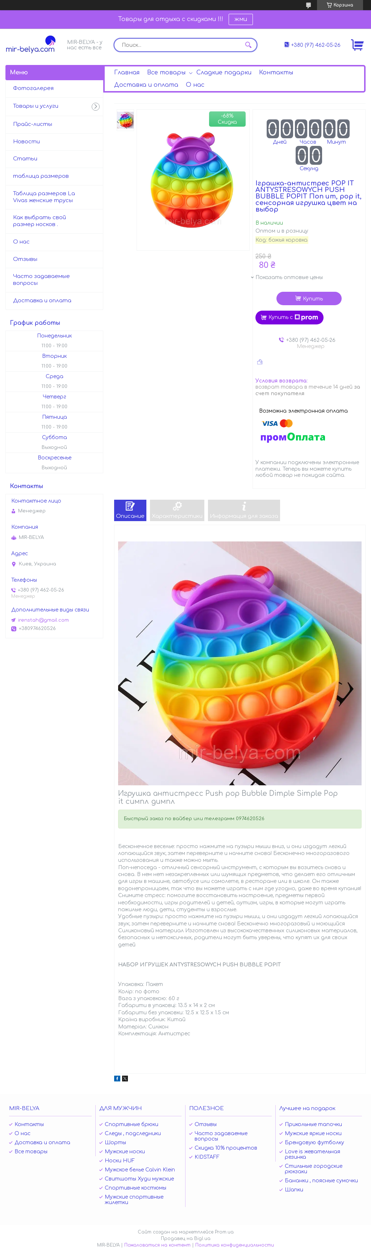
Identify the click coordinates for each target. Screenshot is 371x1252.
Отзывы (25, 259)
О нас (195, 85)
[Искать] (248, 45)
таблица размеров (41, 176)
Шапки (294, 1189)
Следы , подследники (133, 1133)
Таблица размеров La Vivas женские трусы (44, 197)
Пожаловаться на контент (157, 1245)
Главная (126, 72)
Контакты (276, 72)
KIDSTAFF (207, 1157)
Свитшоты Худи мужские (139, 1179)
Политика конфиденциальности (234, 1245)
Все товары (166, 72)
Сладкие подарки (223, 72)
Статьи (25, 159)
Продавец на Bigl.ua (185, 1238)
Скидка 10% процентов (226, 1148)
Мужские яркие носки (313, 1133)
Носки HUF (120, 1160)
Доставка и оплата (146, 85)
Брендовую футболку (314, 1142)
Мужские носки (125, 1151)
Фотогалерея (33, 88)
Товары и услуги (35, 106)
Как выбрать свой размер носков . (39, 221)
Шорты (115, 1142)
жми (240, 19)
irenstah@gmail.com (43, 620)
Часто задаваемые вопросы (41, 279)
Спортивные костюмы (135, 1188)
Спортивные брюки (131, 1124)
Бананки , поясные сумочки (321, 1180)
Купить (313, 299)
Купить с (293, 317)
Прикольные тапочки (313, 1124)
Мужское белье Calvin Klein (140, 1170)
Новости (26, 142)
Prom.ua (224, 1232)
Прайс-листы (32, 124)
